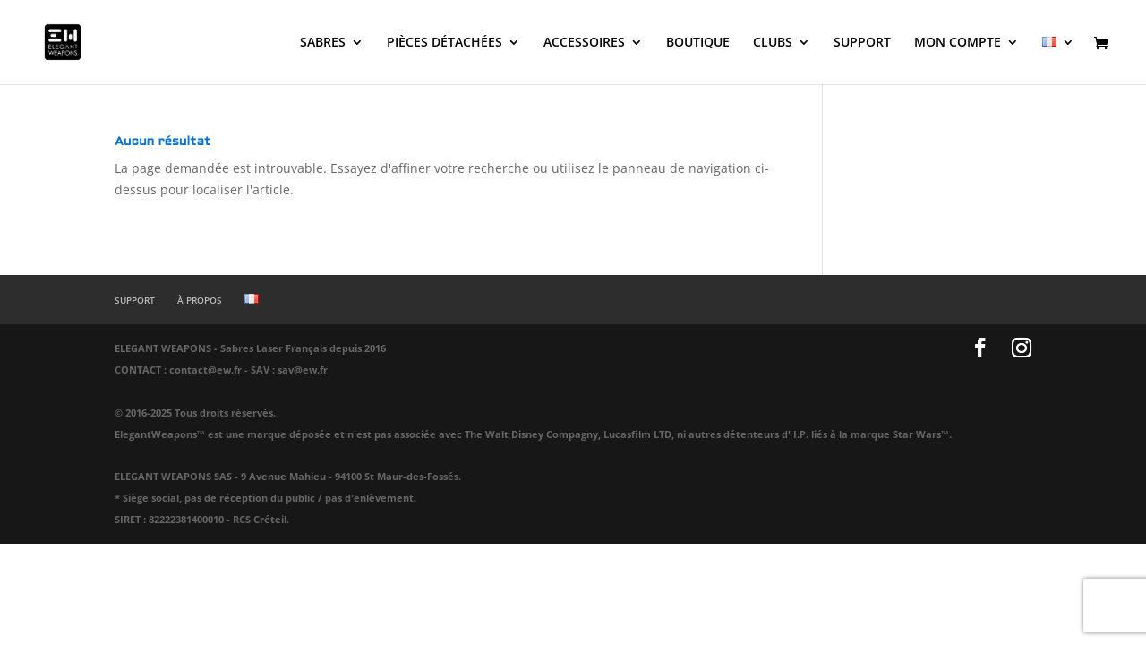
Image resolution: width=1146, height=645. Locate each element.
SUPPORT (862, 43)
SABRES (323, 43)
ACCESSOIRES (584, 43)
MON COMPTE (957, 43)
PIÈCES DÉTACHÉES (444, 43)
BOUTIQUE (698, 43)
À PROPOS (199, 300)
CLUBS (772, 43)
